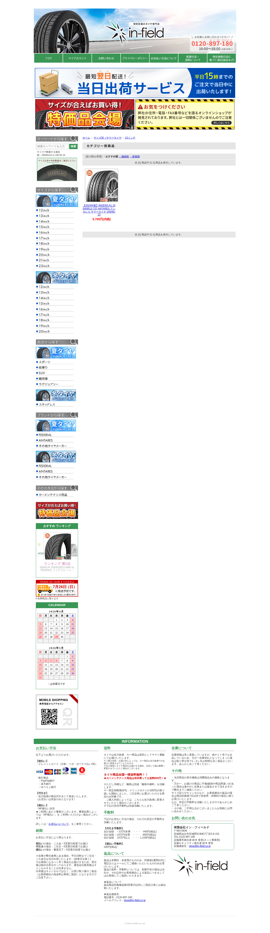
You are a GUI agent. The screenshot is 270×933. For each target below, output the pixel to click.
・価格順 (124, 156)
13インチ (130, 137)
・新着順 (135, 156)
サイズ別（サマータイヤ (108, 137)
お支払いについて (59, 823)
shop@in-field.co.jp (135, 900)
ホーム (86, 137)
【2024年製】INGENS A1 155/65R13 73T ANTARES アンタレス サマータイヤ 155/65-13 (99, 210)
